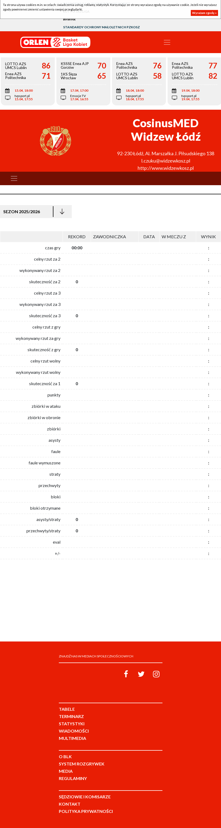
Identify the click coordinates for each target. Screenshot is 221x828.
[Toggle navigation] (167, 42)
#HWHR (69, 19)
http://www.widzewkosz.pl (166, 168)
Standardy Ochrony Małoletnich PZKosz (101, 27)
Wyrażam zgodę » (204, 13)
